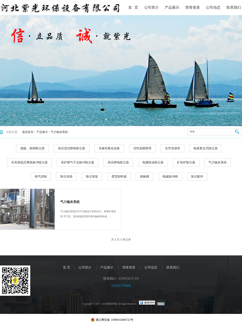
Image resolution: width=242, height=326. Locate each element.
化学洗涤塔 (172, 148)
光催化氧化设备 (109, 148)
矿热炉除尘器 (186, 162)
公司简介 (151, 7)
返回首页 (27, 132)
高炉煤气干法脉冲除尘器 (77, 162)
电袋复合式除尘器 (205, 148)
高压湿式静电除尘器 (71, 148)
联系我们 (233, 7)
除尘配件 (197, 176)
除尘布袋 (66, 176)
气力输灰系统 (59, 132)
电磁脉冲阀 (170, 176)
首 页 (133, 7)
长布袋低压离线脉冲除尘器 (29, 162)
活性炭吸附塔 (142, 148)
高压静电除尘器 (118, 162)
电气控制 (41, 176)
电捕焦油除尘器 (153, 162)
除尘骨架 (92, 176)
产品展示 (172, 7)
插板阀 (144, 176)
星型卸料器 (119, 176)
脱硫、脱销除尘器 (32, 148)
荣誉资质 (192, 7)
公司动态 (213, 7)
